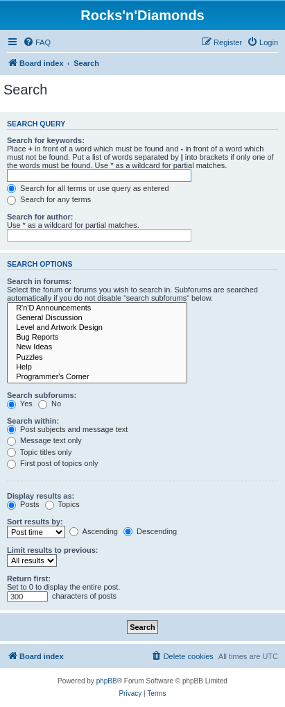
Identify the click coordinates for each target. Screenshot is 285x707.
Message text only (44, 440)
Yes (20, 403)
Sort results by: (35, 521)
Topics (62, 504)
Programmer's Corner (97, 377)
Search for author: (40, 217)
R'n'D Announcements (97, 308)
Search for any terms (49, 199)
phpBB (106, 681)
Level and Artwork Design (97, 328)
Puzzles (97, 358)
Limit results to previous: (52, 550)
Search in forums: (39, 281)
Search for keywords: (46, 140)
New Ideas (97, 347)
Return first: (29, 578)
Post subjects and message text (67, 429)
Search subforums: (41, 395)
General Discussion (97, 318)
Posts (23, 504)
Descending (150, 531)
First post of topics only (52, 463)
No (49, 403)
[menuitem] (37, 42)
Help (97, 367)
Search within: (33, 421)
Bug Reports (97, 337)
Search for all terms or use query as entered (88, 188)
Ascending (93, 531)
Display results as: (40, 496)
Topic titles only (39, 452)
